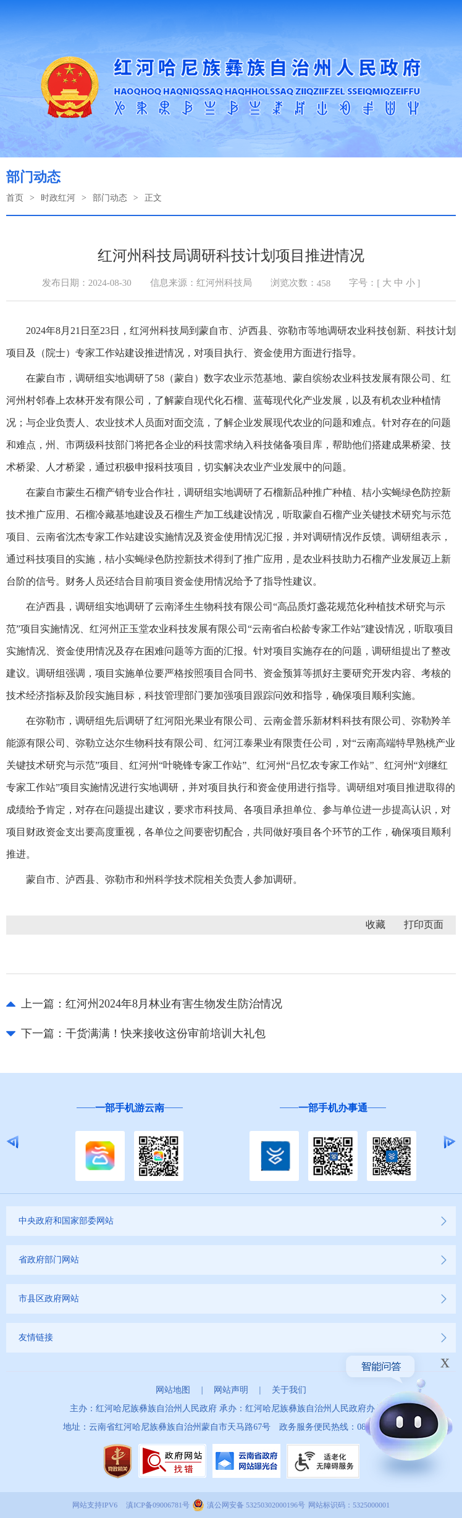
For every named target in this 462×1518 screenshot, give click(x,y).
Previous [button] (12, 1142)
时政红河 (58, 197)
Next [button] (449, 1142)
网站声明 (231, 1390)
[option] (129, 1142)
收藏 (375, 924)
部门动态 (110, 197)
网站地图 (173, 1390)
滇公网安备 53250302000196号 (256, 1505)
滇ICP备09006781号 (158, 1505)
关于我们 (289, 1390)
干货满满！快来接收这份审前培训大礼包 (165, 1033)
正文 (153, 197)
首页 (14, 197)
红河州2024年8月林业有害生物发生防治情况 (173, 1004)
